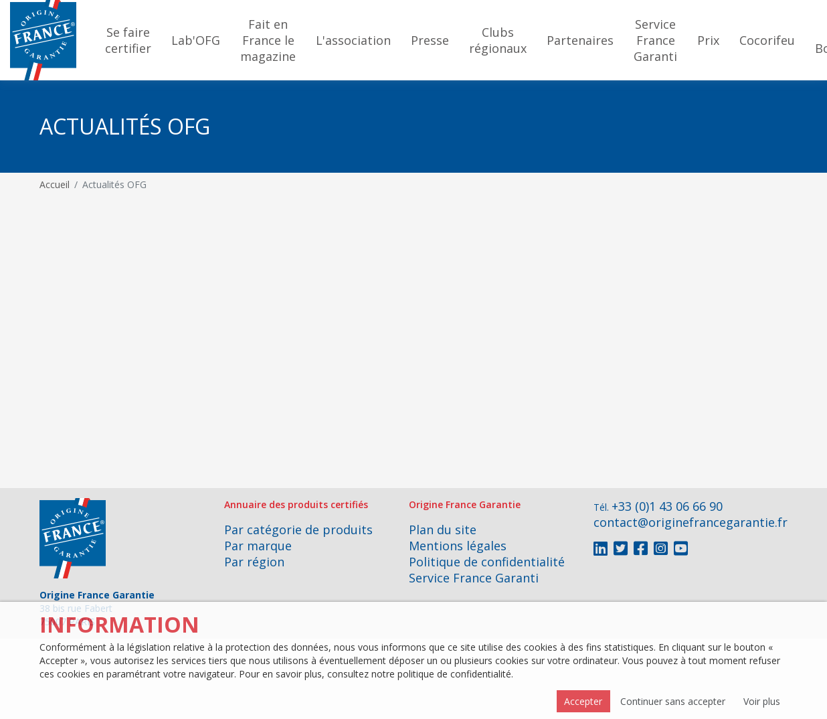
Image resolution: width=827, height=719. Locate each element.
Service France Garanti (655, 40)
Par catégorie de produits (298, 530)
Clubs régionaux (498, 40)
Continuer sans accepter (672, 701)
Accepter (583, 701)
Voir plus (761, 701)
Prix (708, 40)
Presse (430, 40)
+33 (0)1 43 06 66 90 (667, 506)
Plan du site (442, 530)
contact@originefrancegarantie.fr (690, 522)
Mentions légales (458, 546)
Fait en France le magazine (268, 40)
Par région (254, 562)
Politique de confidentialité (487, 562)
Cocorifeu (767, 40)
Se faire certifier (128, 40)
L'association (353, 40)
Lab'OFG (195, 40)
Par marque (258, 546)
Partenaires (580, 40)
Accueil (54, 184)
